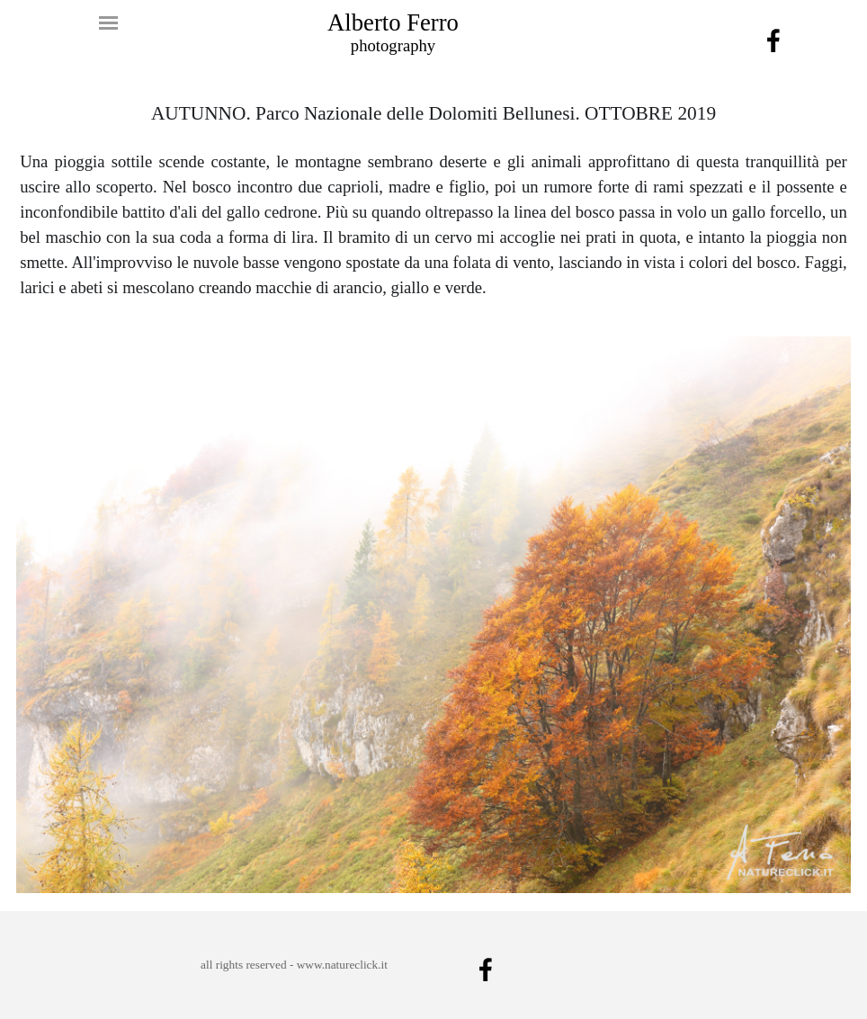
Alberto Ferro (393, 22)
